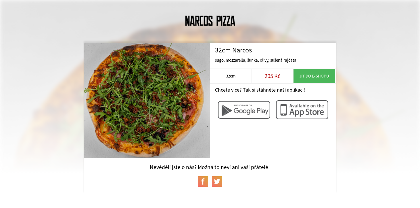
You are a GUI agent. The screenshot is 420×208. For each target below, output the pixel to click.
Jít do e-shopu (314, 76)
